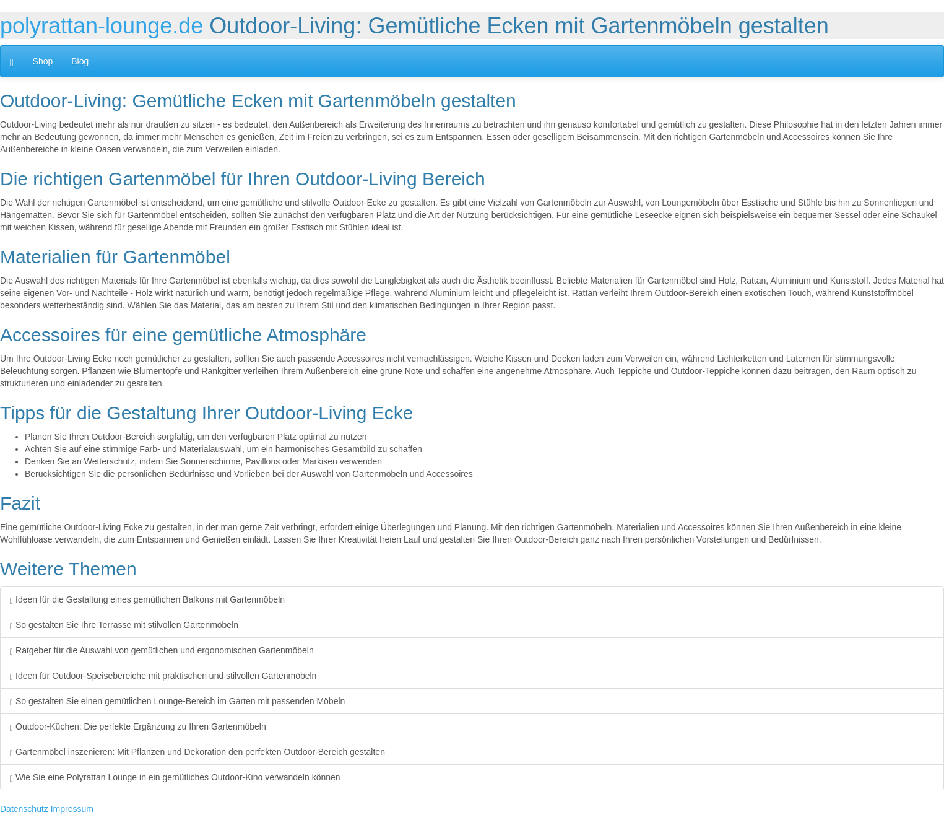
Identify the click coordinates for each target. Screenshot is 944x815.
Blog (80, 61)
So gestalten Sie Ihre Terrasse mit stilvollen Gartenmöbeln (124, 625)
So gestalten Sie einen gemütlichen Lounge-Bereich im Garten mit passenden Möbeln (177, 701)
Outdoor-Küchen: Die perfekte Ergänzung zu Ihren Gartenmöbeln (138, 726)
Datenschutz (24, 809)
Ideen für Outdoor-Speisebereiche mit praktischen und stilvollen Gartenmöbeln (163, 676)
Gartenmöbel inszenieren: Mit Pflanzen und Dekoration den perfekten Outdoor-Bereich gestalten (197, 752)
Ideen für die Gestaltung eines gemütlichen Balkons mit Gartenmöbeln (147, 599)
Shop (43, 61)
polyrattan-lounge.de (101, 25)
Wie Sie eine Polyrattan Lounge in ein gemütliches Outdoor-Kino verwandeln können (175, 777)
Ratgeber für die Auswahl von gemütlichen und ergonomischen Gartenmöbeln (162, 650)
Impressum (72, 809)
